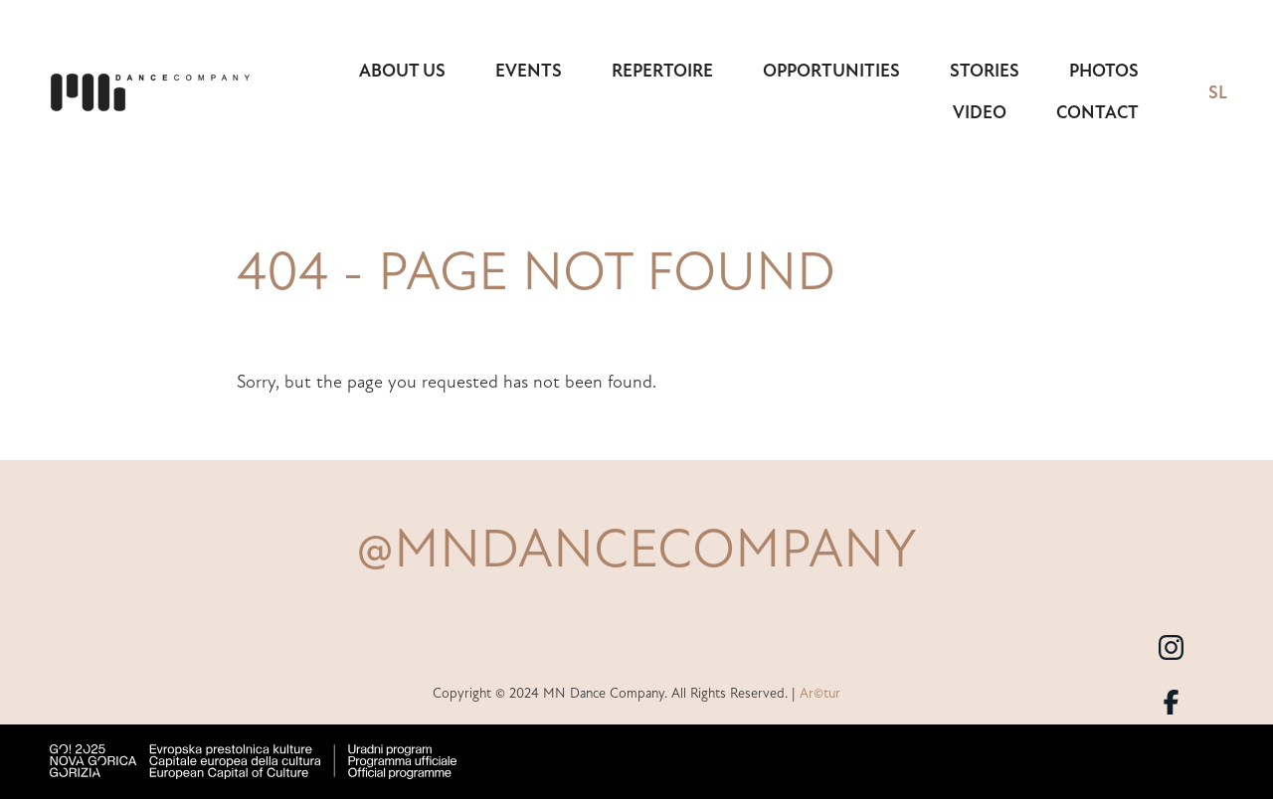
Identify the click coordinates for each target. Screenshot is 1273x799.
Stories (984, 70)
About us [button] (402, 70)
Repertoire (662, 70)
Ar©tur (820, 693)
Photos (1104, 70)
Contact (1097, 112)
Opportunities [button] (831, 70)
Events (528, 70)
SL (1217, 92)
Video (979, 112)
